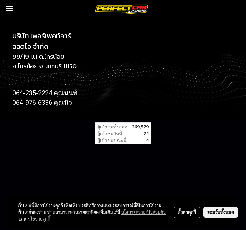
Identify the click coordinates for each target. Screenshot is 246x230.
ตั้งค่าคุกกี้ (187, 212)
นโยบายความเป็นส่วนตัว (143, 212)
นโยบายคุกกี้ (39, 219)
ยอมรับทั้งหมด (220, 212)
